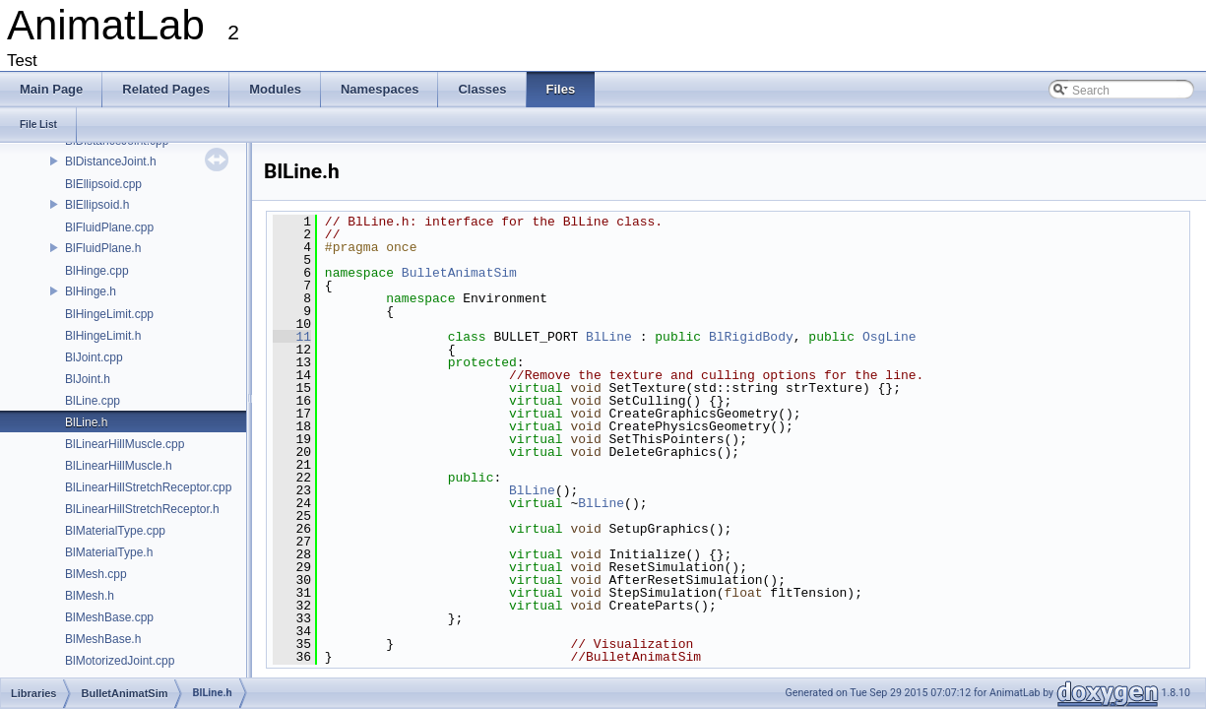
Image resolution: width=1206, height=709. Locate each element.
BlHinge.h (90, 291)
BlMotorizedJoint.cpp (119, 661)
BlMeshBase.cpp (109, 617)
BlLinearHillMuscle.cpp (124, 444)
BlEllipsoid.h (97, 205)
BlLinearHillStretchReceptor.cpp (148, 487)
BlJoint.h (87, 379)
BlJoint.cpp (94, 357)
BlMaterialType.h (109, 552)
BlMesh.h (89, 596)
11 (292, 337)
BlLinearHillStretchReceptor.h (142, 509)
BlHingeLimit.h (103, 336)
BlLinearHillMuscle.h (118, 466)
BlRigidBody (751, 337)
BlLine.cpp (92, 401)
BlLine (609, 337)
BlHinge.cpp (97, 271)
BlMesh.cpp (96, 574)
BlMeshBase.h (103, 639)
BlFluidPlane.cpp (109, 227)
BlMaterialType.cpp (115, 531)
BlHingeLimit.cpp (109, 314)
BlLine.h (86, 422)
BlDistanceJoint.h (111, 161)
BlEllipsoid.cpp (103, 184)
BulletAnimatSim (459, 273)
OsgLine (889, 337)
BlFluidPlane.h (103, 248)
